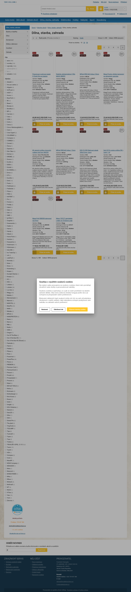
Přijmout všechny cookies (77, 309)
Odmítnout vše (58, 309)
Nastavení (44, 309)
